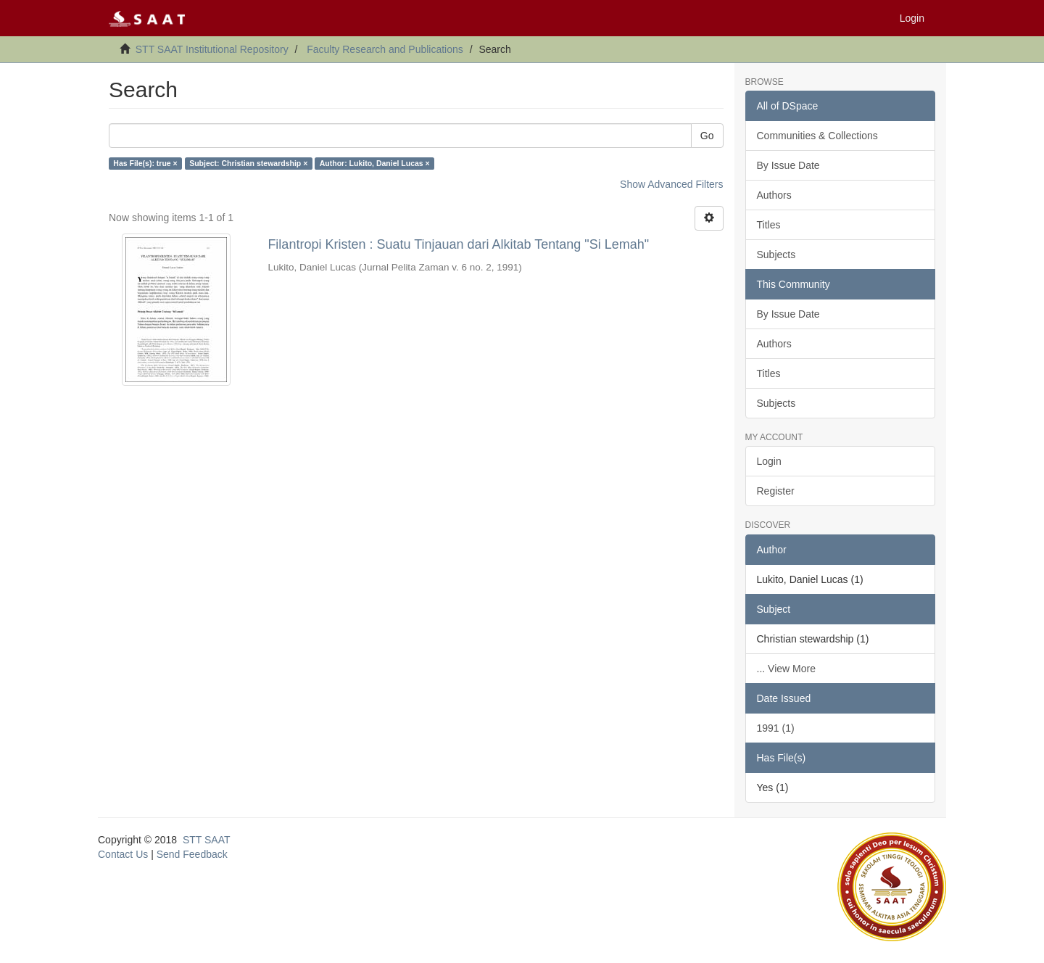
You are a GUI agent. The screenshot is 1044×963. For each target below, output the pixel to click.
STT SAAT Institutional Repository (212, 49)
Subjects (776, 254)
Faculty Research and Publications (385, 49)
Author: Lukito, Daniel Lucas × (375, 163)
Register (776, 491)
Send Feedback (192, 854)
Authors (774, 195)
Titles (769, 225)
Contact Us (123, 854)
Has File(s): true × (145, 163)
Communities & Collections (817, 135)
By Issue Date (788, 165)
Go (707, 135)
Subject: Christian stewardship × (248, 163)
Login (769, 461)
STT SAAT (207, 840)
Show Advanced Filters (671, 184)
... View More (786, 668)
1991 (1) (776, 728)
